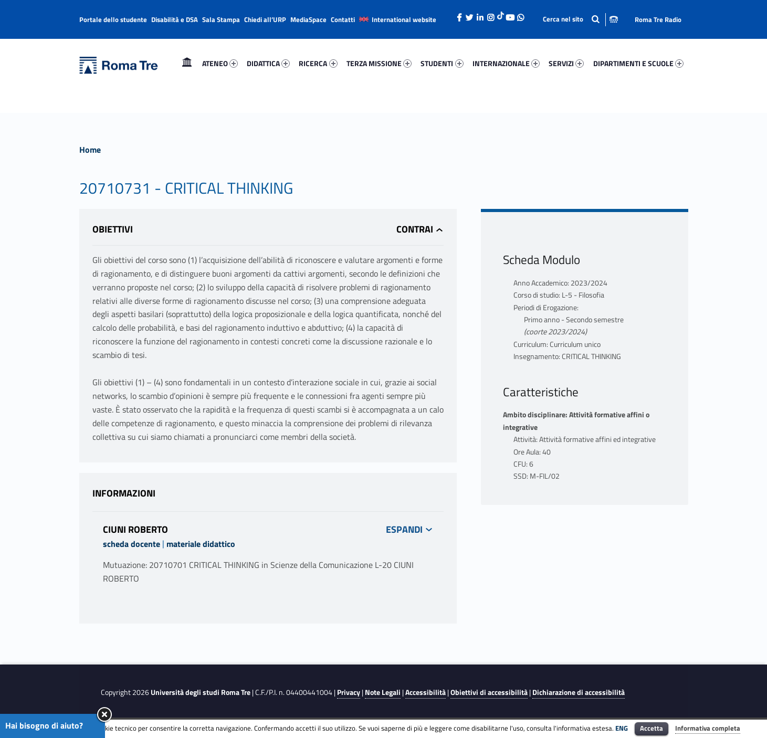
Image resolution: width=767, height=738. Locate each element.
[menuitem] (186, 64)
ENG (621, 728)
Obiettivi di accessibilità (489, 692)
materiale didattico (200, 543)
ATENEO (220, 63)
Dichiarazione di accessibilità (578, 692)
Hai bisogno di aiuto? (44, 725)
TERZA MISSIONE (379, 63)
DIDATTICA (268, 63)
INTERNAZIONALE (506, 63)
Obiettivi (112, 229)
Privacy (348, 692)
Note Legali (383, 692)
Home (186, 63)
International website (404, 19)
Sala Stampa (221, 19)
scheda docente (131, 543)
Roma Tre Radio (658, 19)
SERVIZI (566, 63)
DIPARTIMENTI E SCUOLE (638, 63)
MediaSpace (308, 19)
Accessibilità (425, 692)
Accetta (651, 728)
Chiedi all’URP (265, 19)
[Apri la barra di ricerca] (580, 19)
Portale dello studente (113, 19)
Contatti (343, 19)
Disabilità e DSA (174, 19)
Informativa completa (707, 728)
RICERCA (318, 63)
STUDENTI (442, 63)
